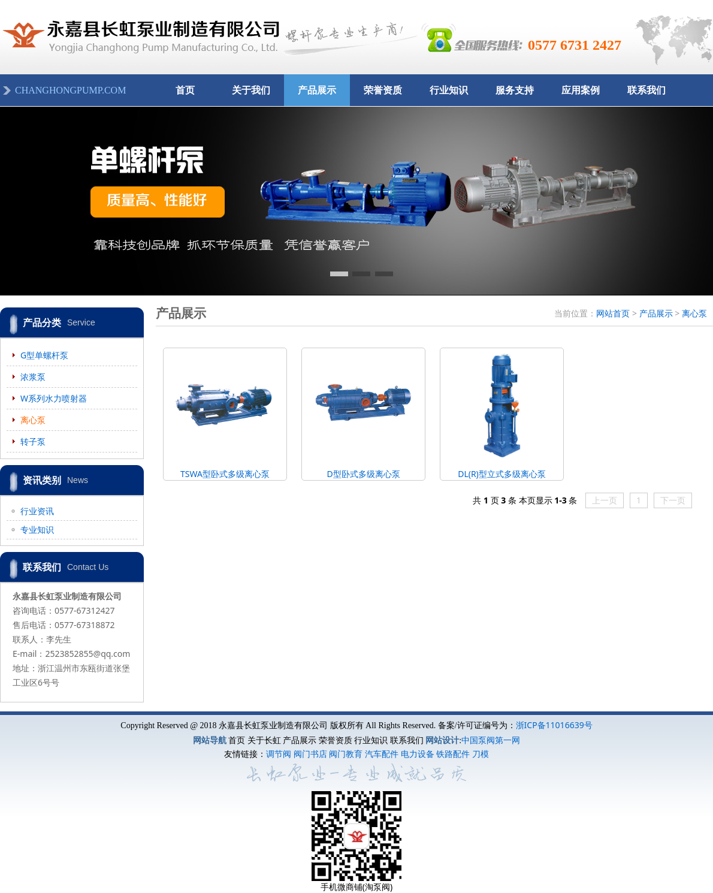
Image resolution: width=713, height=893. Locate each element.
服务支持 (515, 90)
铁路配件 (453, 753)
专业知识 (37, 529)
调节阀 (278, 753)
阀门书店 (310, 753)
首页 (185, 90)
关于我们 (251, 90)
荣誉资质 (383, 90)
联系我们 (646, 90)
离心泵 (33, 420)
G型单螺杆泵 (44, 355)
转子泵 (33, 441)
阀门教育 (345, 753)
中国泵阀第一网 (490, 740)
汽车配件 (381, 753)
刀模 (480, 753)
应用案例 (580, 90)
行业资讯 (37, 511)
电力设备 (417, 753)
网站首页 (613, 313)
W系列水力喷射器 (53, 398)
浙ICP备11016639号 (554, 725)
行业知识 (449, 90)
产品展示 (317, 90)
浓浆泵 (33, 376)
